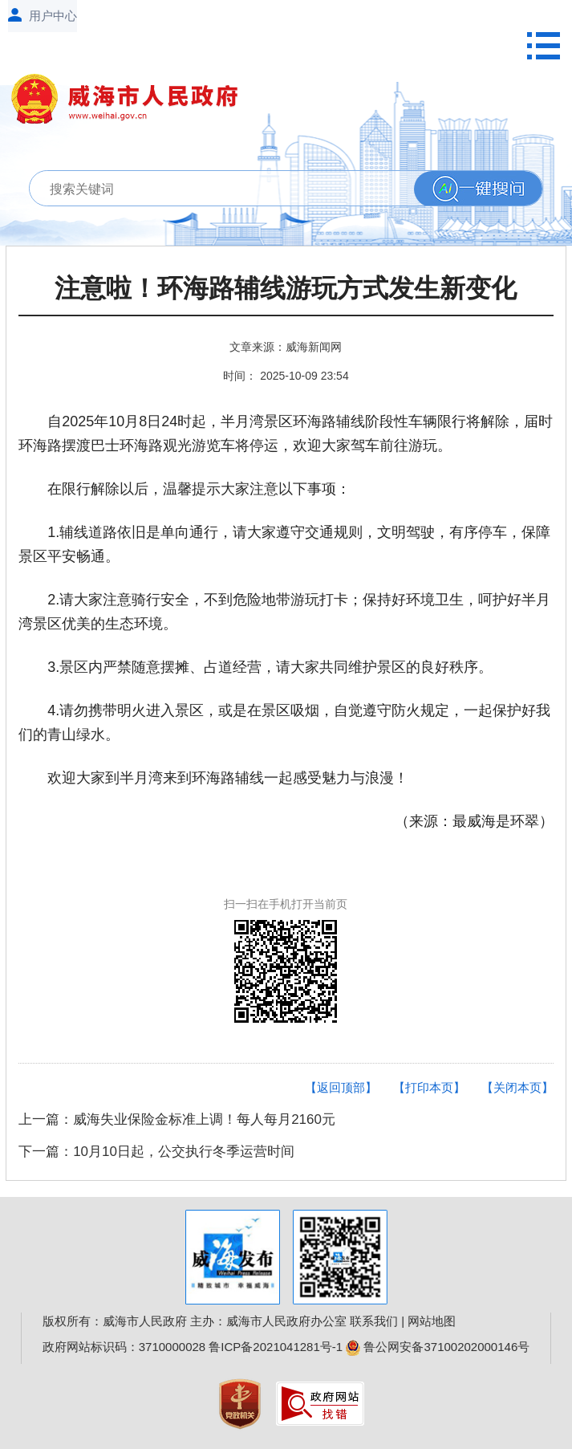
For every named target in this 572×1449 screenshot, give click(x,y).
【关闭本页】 (517, 1087)
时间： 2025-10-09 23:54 (285, 375)
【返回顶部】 (341, 1087)
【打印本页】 (429, 1087)
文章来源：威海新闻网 (285, 346)
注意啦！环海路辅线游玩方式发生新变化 (286, 289)
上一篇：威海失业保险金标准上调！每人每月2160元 (176, 1119)
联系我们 (374, 1321)
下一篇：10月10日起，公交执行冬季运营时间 (156, 1151)
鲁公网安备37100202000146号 (437, 1346)
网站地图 (432, 1321)
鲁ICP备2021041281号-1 (276, 1346)
